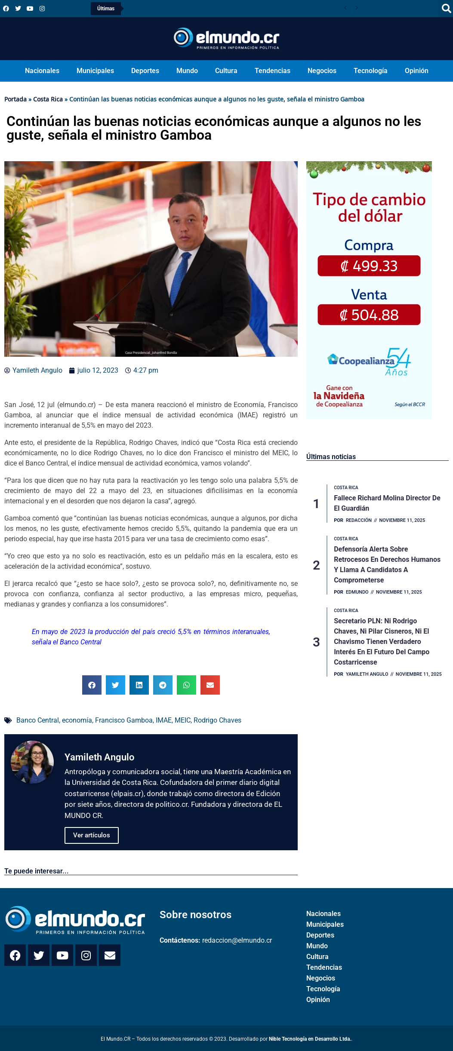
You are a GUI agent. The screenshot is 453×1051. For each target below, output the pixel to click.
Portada (15, 99)
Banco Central (37, 720)
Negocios (322, 71)
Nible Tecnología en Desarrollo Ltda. (310, 1039)
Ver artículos (91, 835)
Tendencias (272, 71)
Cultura (226, 71)
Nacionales (42, 71)
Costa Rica (48, 99)
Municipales (95, 71)
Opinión (416, 71)
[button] (92, 685)
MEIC (183, 720)
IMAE (164, 720)
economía (77, 720)
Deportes (145, 71)
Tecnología (371, 71)
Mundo (187, 71)
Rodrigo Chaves (217, 720)
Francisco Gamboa (124, 720)
